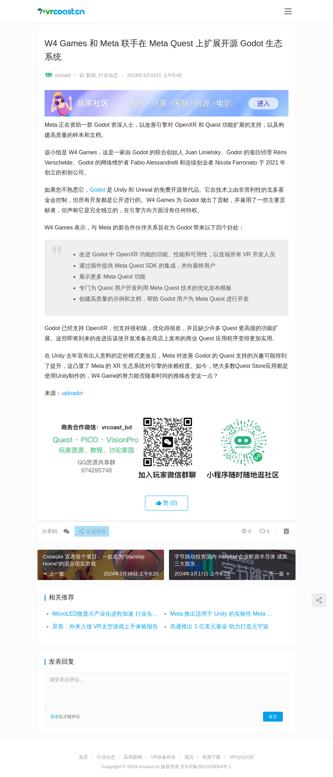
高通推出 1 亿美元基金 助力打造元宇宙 (219, 626)
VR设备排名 (163, 757)
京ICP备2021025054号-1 (206, 766)
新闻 (91, 75)
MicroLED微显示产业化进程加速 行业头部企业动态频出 (105, 614)
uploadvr (72, 393)
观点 (189, 757)
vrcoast (58, 75)
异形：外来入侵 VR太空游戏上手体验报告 (105, 626)
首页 (83, 757)
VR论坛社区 (241, 757)
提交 (273, 716)
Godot (97, 190)
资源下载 (211, 757)
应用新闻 (133, 757)
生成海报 (94, 531)
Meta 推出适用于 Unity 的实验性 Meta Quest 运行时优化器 (223, 614)
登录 (54, 716)
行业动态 (108, 75)
